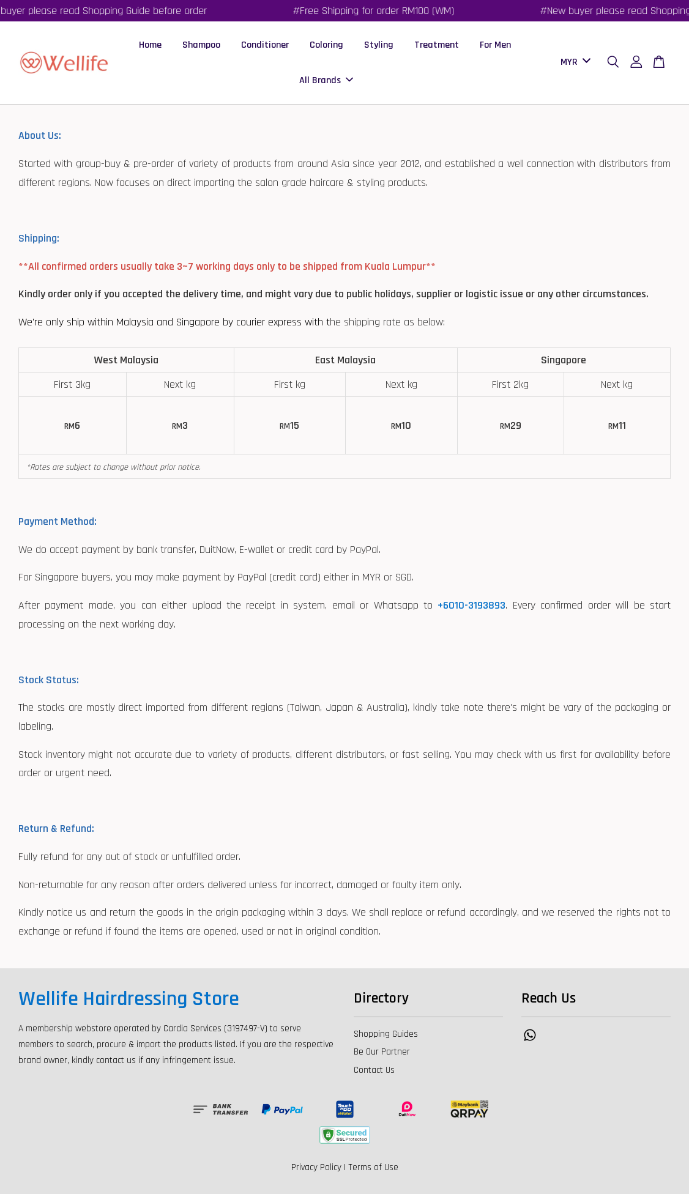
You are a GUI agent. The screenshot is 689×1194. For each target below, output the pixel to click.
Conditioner (265, 45)
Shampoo (201, 45)
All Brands (326, 80)
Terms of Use (373, 1167)
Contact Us (374, 1070)
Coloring (326, 45)
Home (150, 45)
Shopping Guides (386, 1034)
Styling (378, 45)
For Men (495, 45)
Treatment (436, 45)
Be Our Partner (382, 1052)
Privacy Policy (316, 1167)
